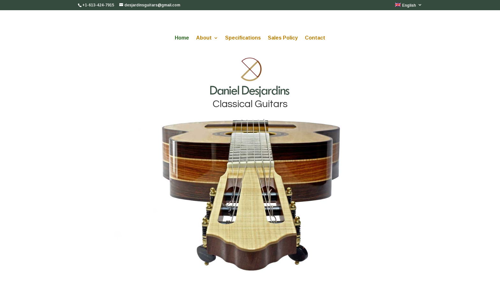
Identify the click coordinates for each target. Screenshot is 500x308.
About (204, 38)
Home (182, 38)
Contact (315, 38)
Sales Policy (283, 38)
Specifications (243, 38)
